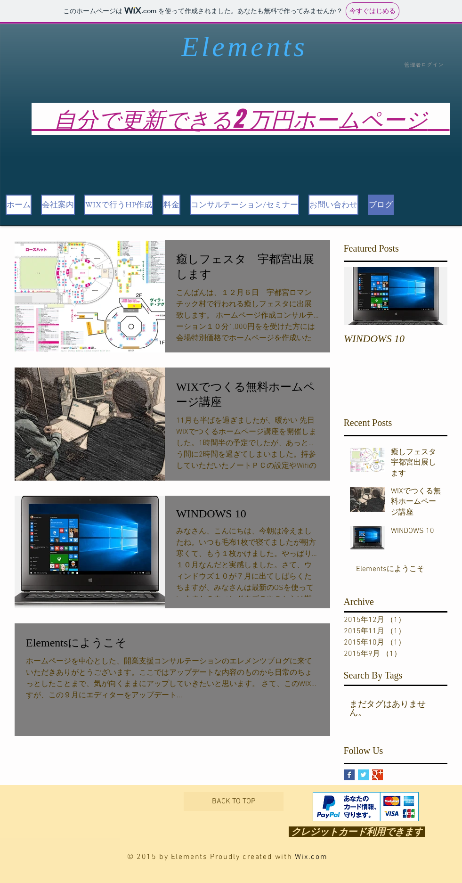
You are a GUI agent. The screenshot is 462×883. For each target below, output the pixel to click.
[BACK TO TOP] (234, 801)
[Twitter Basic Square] (363, 774)
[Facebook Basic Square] (349, 774)
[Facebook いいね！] (83, 812)
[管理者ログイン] (424, 65)
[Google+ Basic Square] (377, 774)
